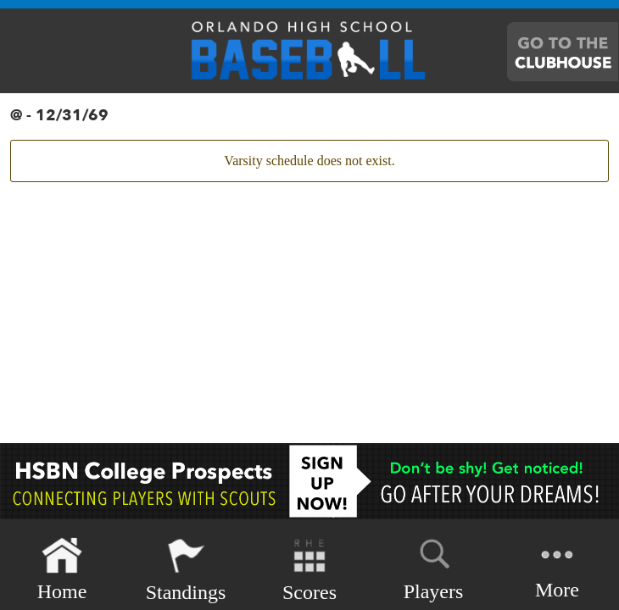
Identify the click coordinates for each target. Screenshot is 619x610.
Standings (186, 569)
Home (62, 569)
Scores (309, 569)
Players (434, 566)
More (557, 568)
